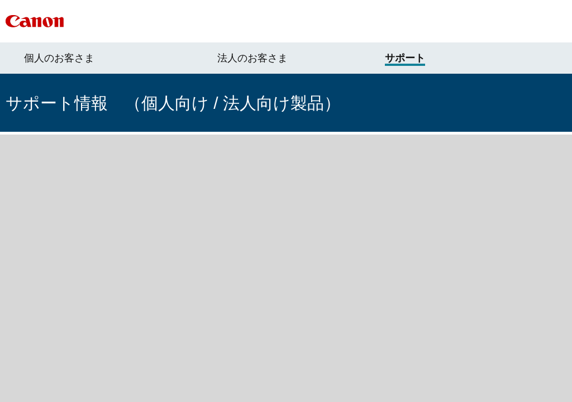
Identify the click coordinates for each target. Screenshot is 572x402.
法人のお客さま (252, 58)
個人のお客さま (59, 58)
